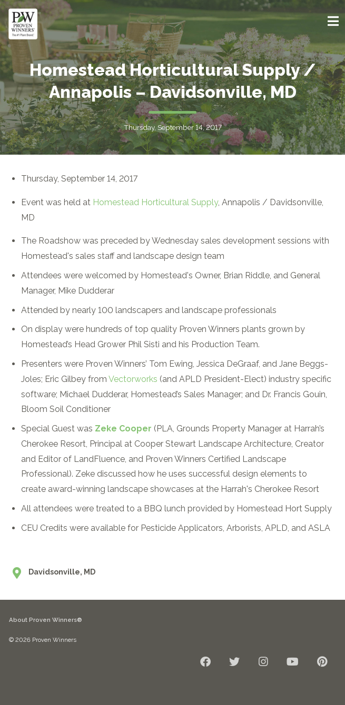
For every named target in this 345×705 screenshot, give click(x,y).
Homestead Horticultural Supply (155, 202)
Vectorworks (133, 379)
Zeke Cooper (123, 429)
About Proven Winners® (45, 619)
